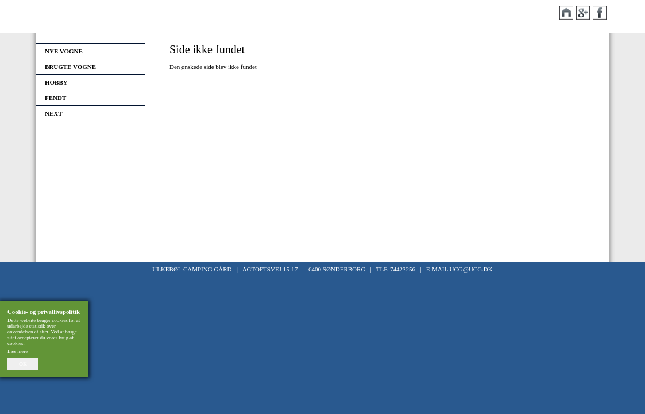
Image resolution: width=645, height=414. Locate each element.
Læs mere (17, 351)
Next (54, 113)
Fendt (55, 97)
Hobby (56, 82)
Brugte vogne (70, 66)
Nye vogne (64, 51)
